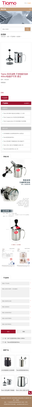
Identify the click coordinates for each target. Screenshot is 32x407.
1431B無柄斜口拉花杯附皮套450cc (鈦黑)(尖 (13, 133)
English (29, 3)
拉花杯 (18, 36)
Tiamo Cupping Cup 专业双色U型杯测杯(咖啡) (13, 117)
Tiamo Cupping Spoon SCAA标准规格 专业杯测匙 (14, 121)
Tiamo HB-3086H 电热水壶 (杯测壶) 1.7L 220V (14, 113)
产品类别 (12, 36)
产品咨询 (4, 98)
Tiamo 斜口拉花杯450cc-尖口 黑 (10, 149)
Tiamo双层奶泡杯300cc (8, 137)
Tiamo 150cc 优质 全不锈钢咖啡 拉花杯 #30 (13, 145)
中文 (25, 3)
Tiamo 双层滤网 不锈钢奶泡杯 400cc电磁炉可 (13, 141)
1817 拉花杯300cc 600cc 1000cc (16, 338)
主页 (8, 36)
